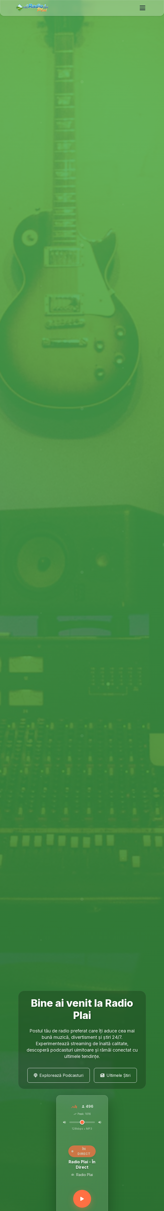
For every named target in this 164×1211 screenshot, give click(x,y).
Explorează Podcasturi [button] (58, 1075)
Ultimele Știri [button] (115, 1075)
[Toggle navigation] (142, 8)
